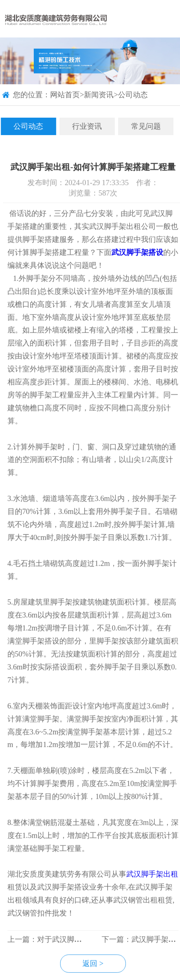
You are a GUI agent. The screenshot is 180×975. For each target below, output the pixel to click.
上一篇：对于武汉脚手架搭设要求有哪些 (77, 954)
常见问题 (143, 126)
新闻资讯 (99, 95)
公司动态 (133, 95)
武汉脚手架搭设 (140, 267)
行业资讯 (84, 126)
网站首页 (65, 95)
